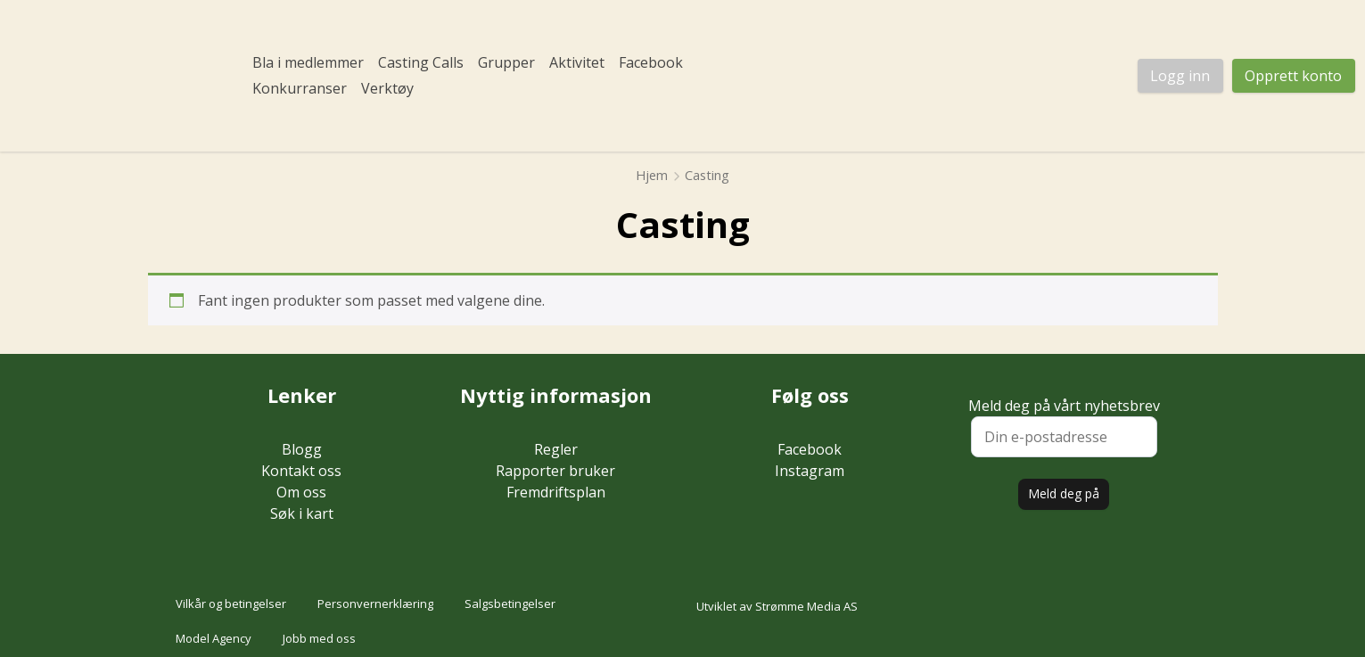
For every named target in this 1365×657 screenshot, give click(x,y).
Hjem (652, 175)
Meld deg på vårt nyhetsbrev (1064, 426)
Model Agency (213, 638)
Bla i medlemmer (308, 62)
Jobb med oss (319, 638)
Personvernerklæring (375, 603)
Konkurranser (299, 88)
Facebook (651, 62)
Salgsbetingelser (510, 603)
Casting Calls (421, 62)
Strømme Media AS (806, 606)
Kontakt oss (301, 470)
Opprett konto (1293, 76)
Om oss (301, 492)
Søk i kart (301, 513)
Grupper (506, 62)
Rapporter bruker (555, 470)
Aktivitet (576, 62)
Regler (556, 449)
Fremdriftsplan (555, 492)
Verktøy (387, 88)
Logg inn (1180, 76)
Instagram (809, 470)
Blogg (302, 449)
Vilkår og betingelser (231, 603)
